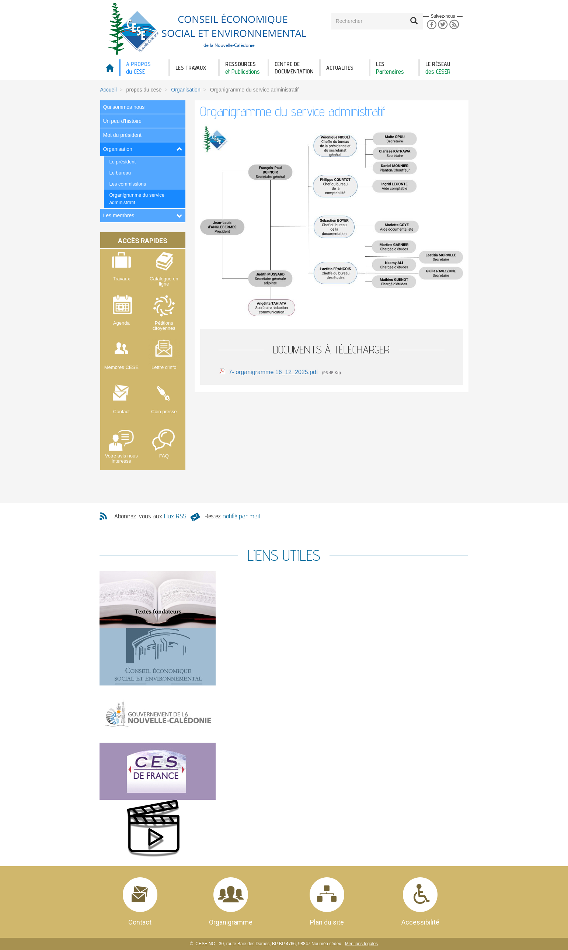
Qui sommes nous (124, 107)
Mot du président (122, 135)
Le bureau (120, 173)
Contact (139, 922)
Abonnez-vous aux (150, 516)
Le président (122, 162)
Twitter (443, 25)
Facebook (431, 25)
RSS (454, 25)
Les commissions (127, 184)
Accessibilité (420, 922)
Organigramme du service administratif (137, 198)
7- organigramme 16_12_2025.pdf (273, 372)
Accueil (108, 90)
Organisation (185, 90)
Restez (232, 516)
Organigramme (230, 922)
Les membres (119, 215)
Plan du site (327, 922)
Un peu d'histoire (122, 121)
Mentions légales (361, 943)
